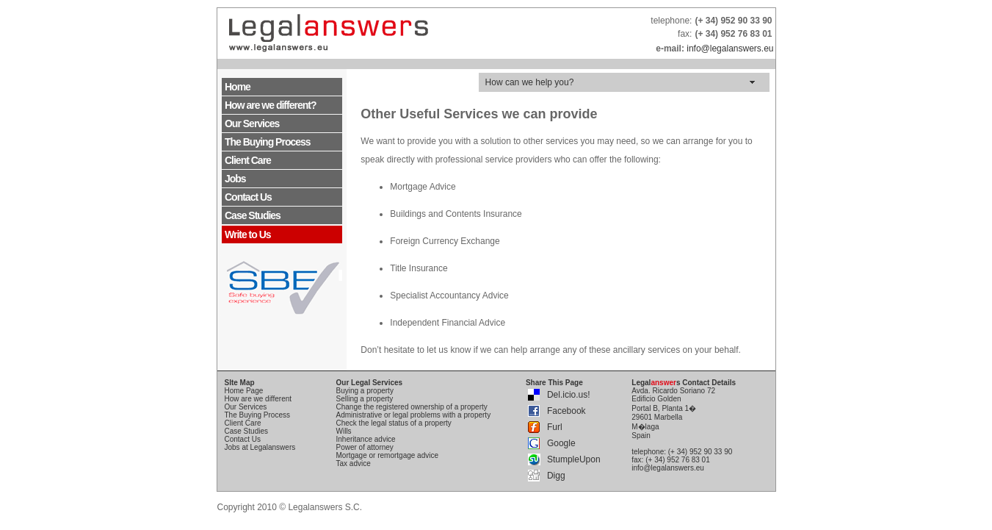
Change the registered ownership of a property (412, 407)
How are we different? (270, 105)
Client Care (248, 160)
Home (237, 87)
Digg (556, 475)
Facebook (566, 411)
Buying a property (365, 391)
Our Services (252, 123)
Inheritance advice (366, 439)
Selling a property (365, 399)
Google (561, 443)
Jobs (235, 179)
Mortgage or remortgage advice (387, 455)
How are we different (258, 399)
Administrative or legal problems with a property (413, 415)
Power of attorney (365, 447)
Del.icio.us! (568, 395)
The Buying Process (268, 142)
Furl (554, 427)
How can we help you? (529, 82)
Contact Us (248, 197)
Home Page (244, 391)
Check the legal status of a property (394, 423)
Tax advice (353, 463)
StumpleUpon (574, 459)
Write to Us (248, 234)
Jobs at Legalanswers (260, 447)
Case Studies (252, 215)
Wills (344, 431)
